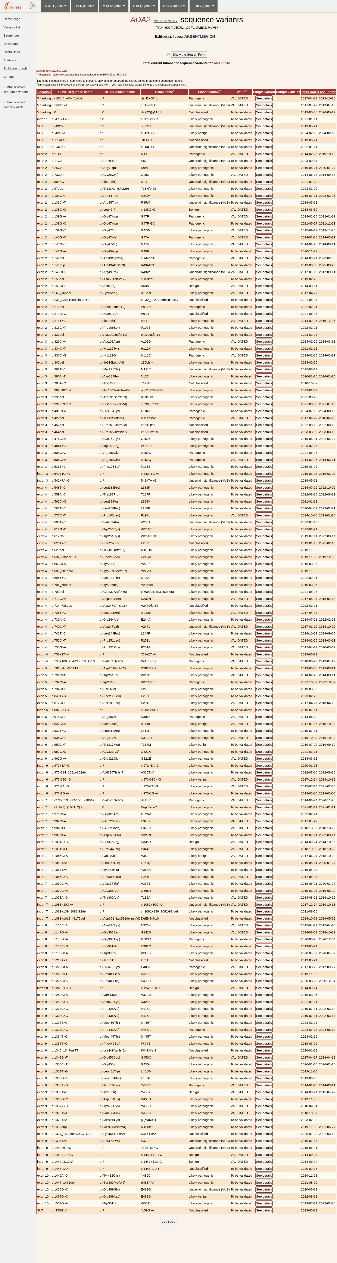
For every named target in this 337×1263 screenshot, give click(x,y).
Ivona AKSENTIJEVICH (194, 36)
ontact (9, 76)
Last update (327, 92)
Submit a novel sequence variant (15, 89)
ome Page (11, 19)
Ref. (106, 84)
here (183, 84)
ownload (10, 44)
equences (11, 35)
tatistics (9, 60)
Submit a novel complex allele (14, 104)
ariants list (11, 27)
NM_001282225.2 (165, 21)
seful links (11, 52)
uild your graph (15, 68)
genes (55, 5)
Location (44, 92)
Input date (309, 92)
